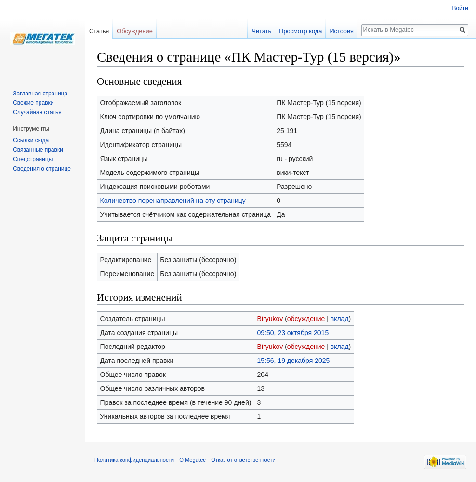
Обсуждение (135, 31)
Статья (99, 31)
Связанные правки (38, 150)
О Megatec (192, 460)
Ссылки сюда (31, 140)
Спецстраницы (33, 159)
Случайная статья (37, 112)
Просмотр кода (300, 31)
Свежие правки (33, 102)
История (342, 31)
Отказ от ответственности (243, 460)
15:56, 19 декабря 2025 (293, 360)
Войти (460, 8)
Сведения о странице (42, 168)
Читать (261, 31)
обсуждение (306, 318)
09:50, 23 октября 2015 (293, 332)
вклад (340, 318)
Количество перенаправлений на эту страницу (173, 200)
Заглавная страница (40, 93)
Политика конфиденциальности (134, 460)
